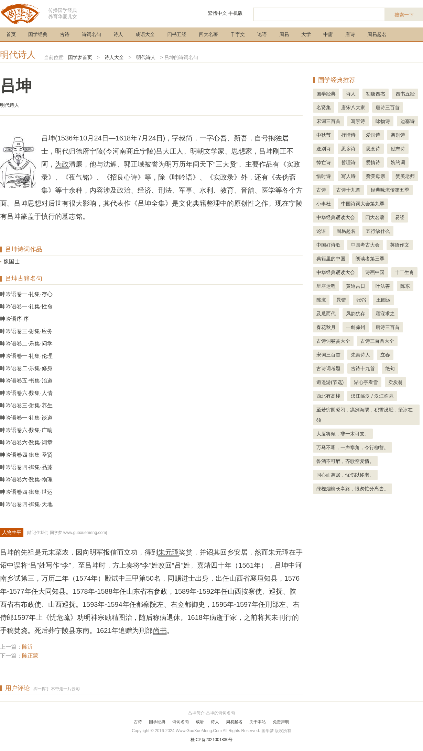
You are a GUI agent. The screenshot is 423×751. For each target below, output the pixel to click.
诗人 (118, 34)
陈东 (405, 286)
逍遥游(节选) (330, 382)
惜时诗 (323, 176)
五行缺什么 (378, 231)
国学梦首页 (80, 57)
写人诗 (348, 176)
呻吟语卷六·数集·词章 (26, 442)
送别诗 (323, 148)
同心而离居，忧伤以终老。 (345, 475)
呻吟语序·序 (14, 319)
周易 (284, 34)
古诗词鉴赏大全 (333, 341)
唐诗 (350, 34)
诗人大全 (114, 57)
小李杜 (323, 203)
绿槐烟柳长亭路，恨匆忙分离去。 (352, 488)
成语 (200, 721)
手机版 (235, 13)
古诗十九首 (348, 190)
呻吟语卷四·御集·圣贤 (26, 455)
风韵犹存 (355, 313)
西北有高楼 (328, 396)
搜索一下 (404, 15)
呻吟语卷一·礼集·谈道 (26, 418)
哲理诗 (348, 162)
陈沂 (27, 647)
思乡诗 (348, 148)
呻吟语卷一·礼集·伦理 (26, 356)
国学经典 (37, 34)
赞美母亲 (375, 176)
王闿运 (383, 300)
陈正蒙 (30, 656)
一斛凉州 (355, 327)
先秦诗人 (360, 354)
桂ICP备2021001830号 (212, 739)
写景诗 (358, 121)
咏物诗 (383, 121)
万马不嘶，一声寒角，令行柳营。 (352, 447)
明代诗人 (18, 54)
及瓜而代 (326, 313)
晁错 (341, 300)
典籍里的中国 (330, 258)
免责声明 (281, 721)
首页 (11, 34)
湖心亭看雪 (366, 382)
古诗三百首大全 (377, 341)
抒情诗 (348, 135)
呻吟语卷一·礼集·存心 (26, 294)
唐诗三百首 (388, 107)
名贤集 (323, 107)
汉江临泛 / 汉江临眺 (372, 396)
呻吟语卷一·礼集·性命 (26, 306)
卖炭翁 (395, 382)
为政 (62, 164)
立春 (385, 354)
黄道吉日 (355, 286)
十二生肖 (404, 272)
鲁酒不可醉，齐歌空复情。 (345, 461)
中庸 (328, 34)
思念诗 (373, 148)
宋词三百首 (328, 121)
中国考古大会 (365, 245)
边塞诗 (407, 121)
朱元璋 (168, 552)
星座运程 (326, 286)
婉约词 (398, 162)
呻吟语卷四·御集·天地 (26, 504)
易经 (399, 217)
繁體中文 (217, 13)
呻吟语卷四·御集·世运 (26, 492)
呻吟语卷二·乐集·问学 (26, 343)
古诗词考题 (328, 368)
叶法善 (383, 286)
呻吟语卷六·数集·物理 (26, 479)
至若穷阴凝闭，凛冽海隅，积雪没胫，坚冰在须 (364, 415)
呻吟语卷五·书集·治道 (26, 381)
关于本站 (257, 721)
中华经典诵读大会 (335, 217)
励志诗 (398, 148)
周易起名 (377, 34)
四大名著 (208, 34)
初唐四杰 (375, 93)
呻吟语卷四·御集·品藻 (26, 467)
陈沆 (321, 300)
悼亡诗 (323, 162)
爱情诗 (373, 162)
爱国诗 (373, 135)
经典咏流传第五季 (390, 190)
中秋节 (323, 135)
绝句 (390, 368)
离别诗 (398, 135)
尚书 (160, 630)
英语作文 (399, 245)
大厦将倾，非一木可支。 (342, 433)
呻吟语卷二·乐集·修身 (26, 368)
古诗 (64, 34)
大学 (306, 34)
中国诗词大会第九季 (362, 203)
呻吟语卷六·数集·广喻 (26, 430)
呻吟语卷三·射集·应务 (26, 331)
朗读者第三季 (370, 258)
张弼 (361, 300)
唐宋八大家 (353, 107)
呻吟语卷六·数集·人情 (26, 393)
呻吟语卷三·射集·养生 (26, 405)
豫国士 (11, 261)
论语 (262, 34)
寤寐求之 (385, 313)
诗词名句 (91, 34)
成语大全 (145, 34)
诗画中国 (374, 272)
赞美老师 (405, 176)
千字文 (237, 34)
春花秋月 (326, 327)
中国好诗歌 (328, 245)
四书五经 (176, 34)
